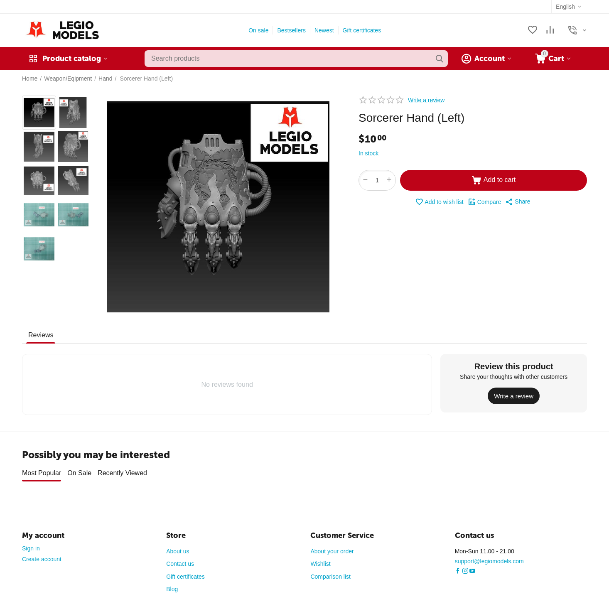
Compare (484, 202)
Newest (324, 30)
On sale (258, 30)
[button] (517, 201)
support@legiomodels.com (489, 558)
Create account (41, 556)
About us (177, 548)
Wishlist (320, 560)
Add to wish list (439, 202)
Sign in (31, 545)
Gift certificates (362, 30)
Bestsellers (291, 30)
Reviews (40, 335)
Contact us (180, 560)
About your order (332, 548)
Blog (172, 586)
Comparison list (330, 573)
